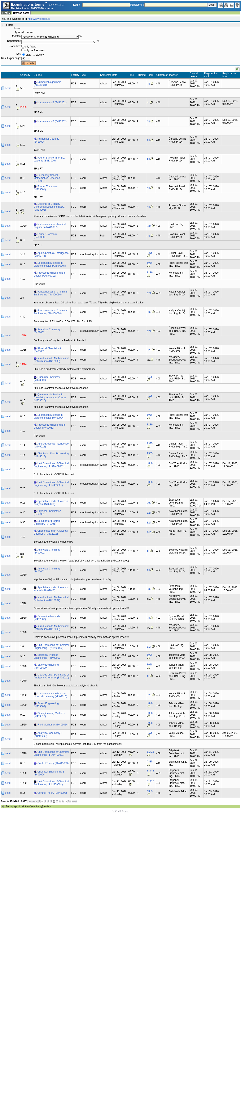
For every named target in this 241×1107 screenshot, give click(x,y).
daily (28, 54)
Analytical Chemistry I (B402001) (48, 551)
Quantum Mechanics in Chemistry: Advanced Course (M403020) (50, 397)
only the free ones (34, 50)
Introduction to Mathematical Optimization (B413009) (51, 360)
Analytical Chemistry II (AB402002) (48, 734)
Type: (18, 32)
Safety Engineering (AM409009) (46, 666)
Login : (77, 4)
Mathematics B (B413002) (52, 102)
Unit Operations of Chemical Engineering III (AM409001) (51, 465)
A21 (149, 331)
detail (8, 88)
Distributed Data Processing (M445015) (51, 455)
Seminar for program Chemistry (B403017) (47, 522)
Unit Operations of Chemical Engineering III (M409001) (51, 484)
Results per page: (11, 58)
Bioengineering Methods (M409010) (49, 715)
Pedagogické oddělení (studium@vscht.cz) (29, 806)
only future (30, 46)
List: (18, 53)
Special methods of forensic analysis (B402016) (51, 503)
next (74, 801)
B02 (149, 502)
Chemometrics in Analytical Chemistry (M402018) (51, 532)
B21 (149, 293)
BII (148, 617)
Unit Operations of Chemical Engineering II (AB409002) (51, 646)
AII (148, 83)
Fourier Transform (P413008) (45, 236)
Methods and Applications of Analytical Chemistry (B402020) (51, 676)
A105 (150, 732)
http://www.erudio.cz (39, 18)
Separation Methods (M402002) (47, 618)
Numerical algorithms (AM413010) (47, 84)
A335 (150, 252)
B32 (149, 312)
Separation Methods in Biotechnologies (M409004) (49, 416)
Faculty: (16, 35)
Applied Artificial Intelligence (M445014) (51, 254)
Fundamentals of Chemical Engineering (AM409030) (50, 293)
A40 (149, 532)
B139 (150, 272)
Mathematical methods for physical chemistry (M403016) (50, 695)
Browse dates (21, 13)
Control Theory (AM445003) (53, 763)
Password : (137, 4)
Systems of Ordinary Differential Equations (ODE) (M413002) (49, 206)
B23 (149, 350)
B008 (150, 463)
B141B (150, 751)
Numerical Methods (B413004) (46, 140)
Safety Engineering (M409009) (46, 705)
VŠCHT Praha (120, 811)
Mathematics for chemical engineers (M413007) (50, 226)
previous (32, 801)
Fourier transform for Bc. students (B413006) (49, 159)
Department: (14, 40)
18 (69, 801)
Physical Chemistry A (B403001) (47, 350)
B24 (149, 512)
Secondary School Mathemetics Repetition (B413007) (47, 178)
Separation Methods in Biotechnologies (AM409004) (50, 264)
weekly (40, 54)
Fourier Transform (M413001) (45, 188)
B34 (149, 225)
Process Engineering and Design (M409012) (50, 426)
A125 (150, 376)
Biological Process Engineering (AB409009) (47, 656)
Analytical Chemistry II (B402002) (48, 331)
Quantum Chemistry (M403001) (47, 379)
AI (148, 102)
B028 (150, 262)
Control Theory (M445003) (52, 792)
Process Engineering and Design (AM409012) (50, 274)
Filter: (9, 25)
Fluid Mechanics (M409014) (53, 724)
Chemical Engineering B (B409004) (49, 773)
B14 (149, 646)
